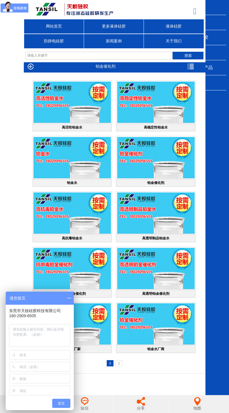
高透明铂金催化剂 (155, 294)
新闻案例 (114, 41)
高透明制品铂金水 (155, 238)
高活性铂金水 (72, 127)
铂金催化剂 (155, 183)
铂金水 (72, 183)
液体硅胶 (174, 26)
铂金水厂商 (155, 349)
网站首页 (54, 26)
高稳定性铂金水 (156, 127)
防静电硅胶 (54, 41)
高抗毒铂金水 (72, 238)
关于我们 (174, 41)
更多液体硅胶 (114, 26)
